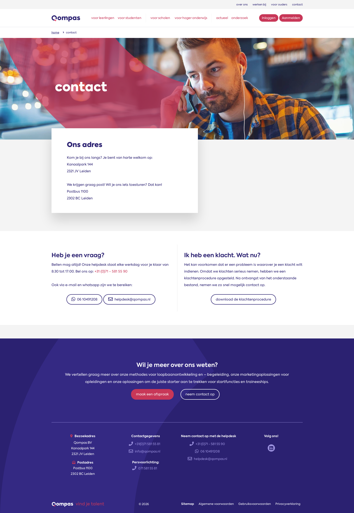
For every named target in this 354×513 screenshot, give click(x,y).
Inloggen (269, 18)
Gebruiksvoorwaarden (254, 504)
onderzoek (239, 18)
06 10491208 (84, 299)
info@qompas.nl (144, 451)
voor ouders (279, 4)
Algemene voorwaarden (216, 504)
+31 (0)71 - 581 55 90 (111, 271)
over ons (242, 4)
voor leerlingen (102, 18)
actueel (222, 18)
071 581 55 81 (144, 468)
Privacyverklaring (287, 504)
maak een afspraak (152, 394)
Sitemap (187, 504)
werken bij (259, 4)
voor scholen (160, 18)
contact (297, 4)
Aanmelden (291, 18)
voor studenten (129, 18)
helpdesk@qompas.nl (129, 299)
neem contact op (200, 394)
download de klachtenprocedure (243, 299)
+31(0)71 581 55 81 (144, 444)
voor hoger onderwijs (191, 18)
